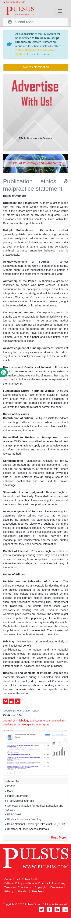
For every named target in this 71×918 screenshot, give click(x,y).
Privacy (8, 891)
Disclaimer (56, 887)
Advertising (58, 883)
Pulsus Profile (30, 879)
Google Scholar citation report (21, 710)
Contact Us (11, 879)
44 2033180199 (14, 1)
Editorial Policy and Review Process (26, 883)
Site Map (22, 891)
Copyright (40, 887)
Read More (58, 837)
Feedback (38, 891)
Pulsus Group (33, 904)
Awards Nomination (36, 67)
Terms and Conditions (17, 887)
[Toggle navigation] (60, 11)
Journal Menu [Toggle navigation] (22, 22)
